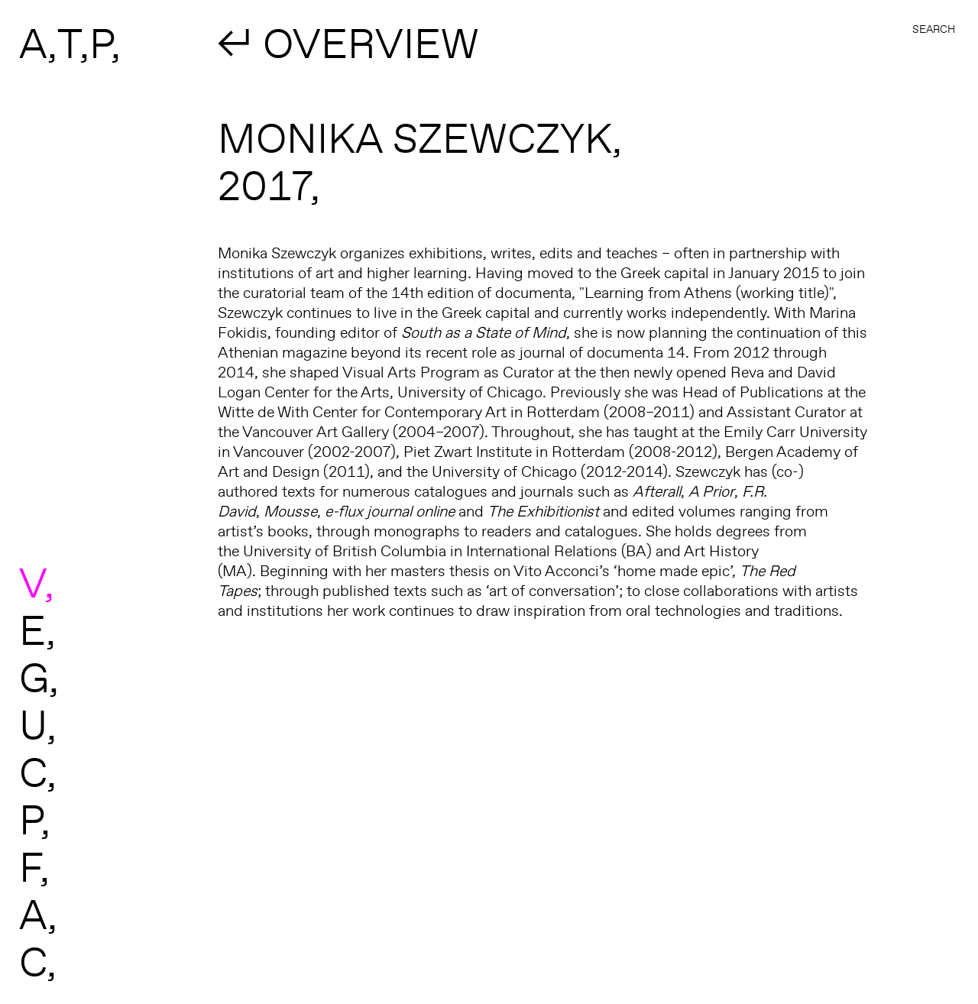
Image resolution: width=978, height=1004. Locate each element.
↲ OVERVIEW (348, 43)
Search (933, 29)
